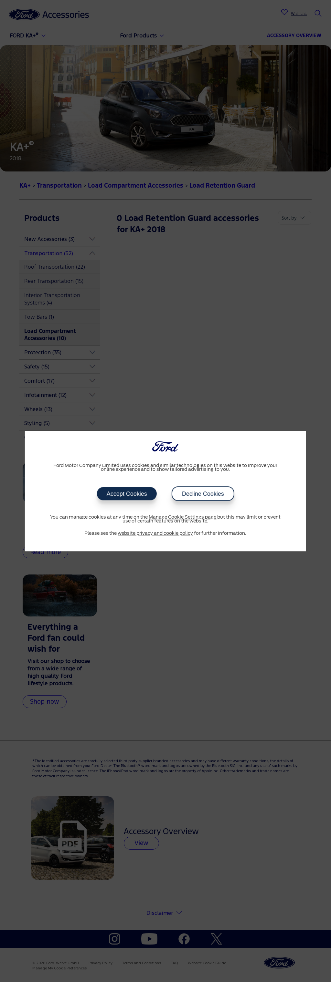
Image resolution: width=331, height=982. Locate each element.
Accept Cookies (126, 494)
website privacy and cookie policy (155, 533)
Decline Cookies (203, 494)
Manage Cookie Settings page (182, 517)
